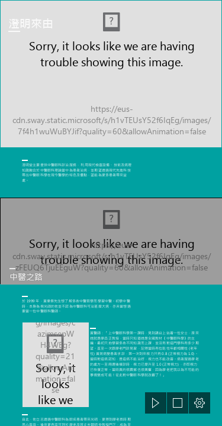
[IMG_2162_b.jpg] (111, 74)
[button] (155, 403)
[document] (111, 213)
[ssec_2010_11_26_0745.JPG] (111, 241)
